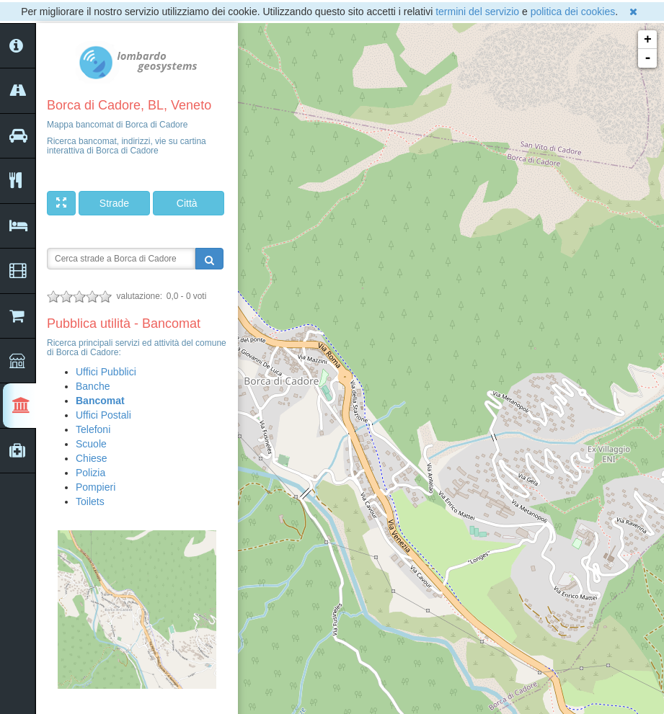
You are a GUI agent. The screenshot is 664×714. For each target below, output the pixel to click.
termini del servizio (477, 11)
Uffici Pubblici (106, 372)
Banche (93, 386)
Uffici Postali (103, 415)
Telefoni (93, 429)
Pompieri (95, 487)
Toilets (90, 501)
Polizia (90, 472)
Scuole (91, 444)
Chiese (91, 458)
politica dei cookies (573, 11)
